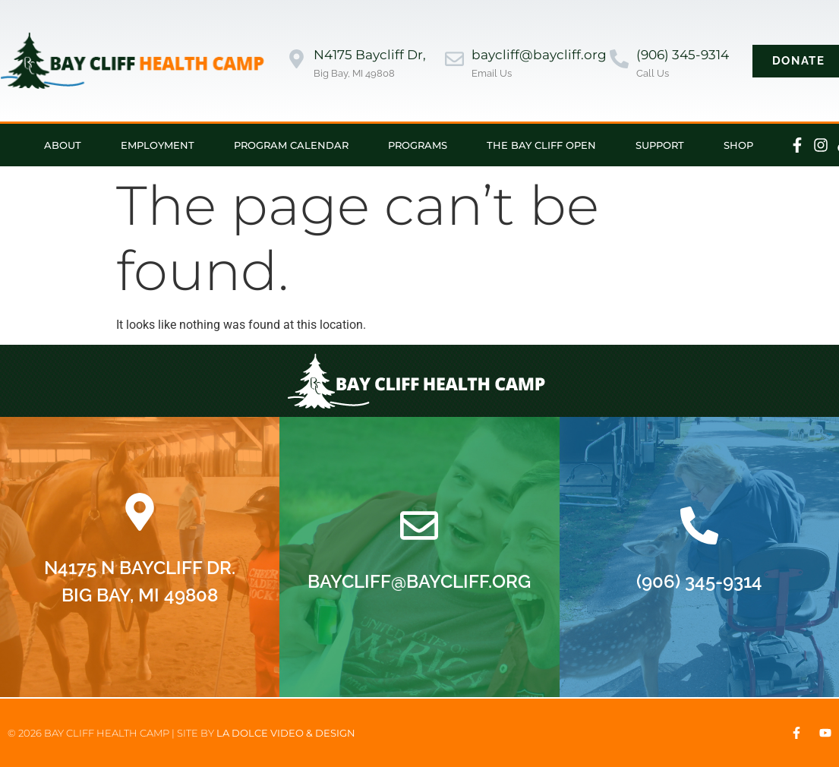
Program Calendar (291, 145)
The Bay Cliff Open (541, 145)
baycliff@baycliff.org (539, 54)
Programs (417, 145)
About (62, 145)
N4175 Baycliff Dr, (370, 54)
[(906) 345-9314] (619, 60)
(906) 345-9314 (682, 54)
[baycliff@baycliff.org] (454, 60)
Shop (738, 145)
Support (660, 145)
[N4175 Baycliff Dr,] (296, 60)
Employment (157, 145)
